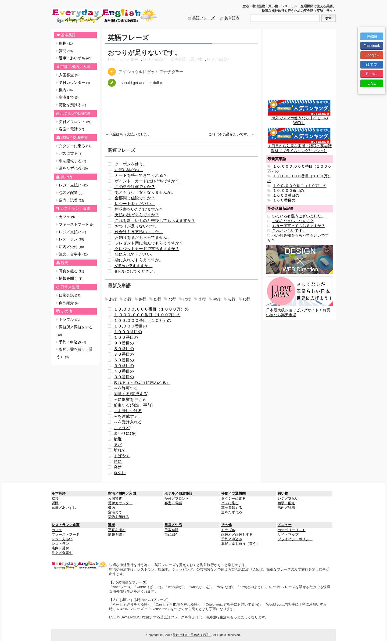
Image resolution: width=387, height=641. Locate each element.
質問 (64, 51)
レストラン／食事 (75, 208)
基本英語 (68, 35)
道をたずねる (72, 168)
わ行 (246, 299)
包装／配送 (69, 192)
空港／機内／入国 (75, 66)
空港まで (67, 97)
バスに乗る (69, 153)
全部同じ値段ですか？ (134, 198)
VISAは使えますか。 (133, 265)
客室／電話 (70, 129)
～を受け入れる (128, 422)
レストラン (70, 239)
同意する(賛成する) (131, 393)
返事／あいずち (73, 58)
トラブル (68, 319)
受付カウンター (73, 82)
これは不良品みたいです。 (229, 134)
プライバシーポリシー (295, 539)
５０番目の (124, 365)
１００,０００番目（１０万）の (142, 320)
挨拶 (64, 43)
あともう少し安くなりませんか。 (144, 192)
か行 (127, 299)
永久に (120, 472)
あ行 (113, 299)
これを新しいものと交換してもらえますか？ (154, 220)
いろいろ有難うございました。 (298, 216)
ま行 (202, 299)
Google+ (371, 55)
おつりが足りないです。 (136, 226)
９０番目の (124, 343)
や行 (217, 299)
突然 (118, 467)
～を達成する (126, 416)
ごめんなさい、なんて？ (293, 221)
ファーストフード (75, 224)
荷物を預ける (71, 105)
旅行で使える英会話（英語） (192, 634)
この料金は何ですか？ (134, 186)
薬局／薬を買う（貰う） (74, 353)
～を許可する (126, 388)
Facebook (371, 46)
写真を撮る (70, 271)
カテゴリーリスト (292, 530)
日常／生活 (69, 287)
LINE (371, 83)
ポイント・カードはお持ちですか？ (146, 181)
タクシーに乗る (73, 146)
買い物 (66, 177)
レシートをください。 (134, 203)
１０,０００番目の (130, 326)
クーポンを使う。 (130, 164)
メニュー (285, 525)
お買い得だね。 (128, 169)
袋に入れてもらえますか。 (138, 260)
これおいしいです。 (289, 230)
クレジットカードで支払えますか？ (146, 248)
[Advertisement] (181, 113)
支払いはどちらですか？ (136, 215)
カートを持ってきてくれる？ (140, 175)
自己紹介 (67, 303)
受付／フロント (73, 122)
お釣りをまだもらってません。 (142, 237)
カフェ (65, 217)
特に (118, 461)
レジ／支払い (72, 185)
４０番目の (124, 371)
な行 (172, 299)
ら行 (231, 299)
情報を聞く (69, 278)
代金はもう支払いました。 (130, 134)
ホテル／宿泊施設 (75, 113)
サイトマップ (288, 534)
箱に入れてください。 (134, 254)
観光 (64, 263)
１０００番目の (128, 331)
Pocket (372, 74)
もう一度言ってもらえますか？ (298, 226)
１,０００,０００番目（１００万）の (147, 314)
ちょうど (122, 427)
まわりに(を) (125, 433)
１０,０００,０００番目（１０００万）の (151, 309)
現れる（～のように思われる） (142, 382)
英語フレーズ (203, 18)
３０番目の (124, 376)
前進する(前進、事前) (133, 405)
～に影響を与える (130, 399)
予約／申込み (71, 342)
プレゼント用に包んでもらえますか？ (148, 243)
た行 (157, 299)
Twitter (371, 36)
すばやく (122, 455)
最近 (118, 439)
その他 (66, 311)
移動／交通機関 (74, 137)
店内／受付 (70, 246)
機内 (64, 90)
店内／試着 (70, 200)
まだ (118, 444)
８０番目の (124, 348)
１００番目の (126, 337)
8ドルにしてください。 (135, 271)
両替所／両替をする (74, 330)
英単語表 (231, 18)
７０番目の (124, 354)
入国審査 (67, 75)
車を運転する (71, 161)
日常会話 (68, 295)
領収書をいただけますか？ (138, 209)
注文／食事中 (72, 254)
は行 (187, 299)
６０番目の (124, 360)
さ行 (142, 299)
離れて (120, 450)
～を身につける (128, 410)
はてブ (371, 64)
